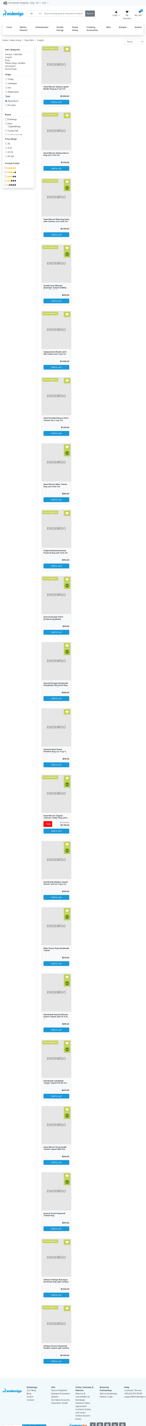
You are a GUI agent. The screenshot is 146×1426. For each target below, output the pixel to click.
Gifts (108, 27)
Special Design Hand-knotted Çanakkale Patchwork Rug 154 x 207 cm (55, 621)
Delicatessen (42, 27)
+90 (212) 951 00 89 (133, 1395)
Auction (138, 27)
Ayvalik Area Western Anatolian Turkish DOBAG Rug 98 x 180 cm (55, 288)
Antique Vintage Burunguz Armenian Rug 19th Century (56, 1282)
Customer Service (133, 1392)
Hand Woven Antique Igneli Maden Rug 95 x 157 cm (56, 88)
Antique (122, 27)
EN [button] (37, 2)
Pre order (12, 105)
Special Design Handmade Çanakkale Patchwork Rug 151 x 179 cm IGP (56, 686)
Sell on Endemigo (108, 1395)
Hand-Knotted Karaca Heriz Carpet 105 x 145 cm (56, 420)
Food (9, 27)
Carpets (8, 57)
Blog (29, 1395)
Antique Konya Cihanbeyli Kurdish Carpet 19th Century (56, 1349)
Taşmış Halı (13, 130)
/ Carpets (39, 40)
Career (30, 1398)
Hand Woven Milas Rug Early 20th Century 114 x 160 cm (56, 221)
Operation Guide (59, 1405)
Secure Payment (59, 1392)
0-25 (10, 148)
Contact (30, 1401)
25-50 (10, 152)
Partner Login (106, 1398)
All (9, 143)
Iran (9, 87)
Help (32, 2)
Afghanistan (13, 92)
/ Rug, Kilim (28, 40)
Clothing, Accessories (92, 28)
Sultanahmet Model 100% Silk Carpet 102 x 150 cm (55, 353)
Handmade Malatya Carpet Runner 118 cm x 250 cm (56, 884)
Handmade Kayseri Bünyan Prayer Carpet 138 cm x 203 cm (56, 1018)
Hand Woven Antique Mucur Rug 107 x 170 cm (56, 154)
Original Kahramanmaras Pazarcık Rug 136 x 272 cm (56, 552)
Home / (6, 40)
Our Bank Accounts (60, 1401)
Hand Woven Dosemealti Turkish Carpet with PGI (55, 1150)
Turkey (11, 79)
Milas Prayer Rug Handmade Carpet (52, 951)
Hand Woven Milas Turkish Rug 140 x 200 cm (55, 486)
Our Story (31, 1392)
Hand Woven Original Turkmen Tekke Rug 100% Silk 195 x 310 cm (55, 819)
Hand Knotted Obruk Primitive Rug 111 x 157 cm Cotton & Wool (56, 752)
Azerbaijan (12, 83)
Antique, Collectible (13, 54)
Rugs (7, 60)
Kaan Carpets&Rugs (14, 125)
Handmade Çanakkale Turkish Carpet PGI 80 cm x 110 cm (56, 1084)
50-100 (11, 156)
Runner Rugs (11, 69)
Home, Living (75, 28)
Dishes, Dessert (23, 28)
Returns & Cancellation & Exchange (82, 1398)
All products (13, 101)
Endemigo (12, 119)
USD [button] (44, 2)
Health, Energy (60, 28)
